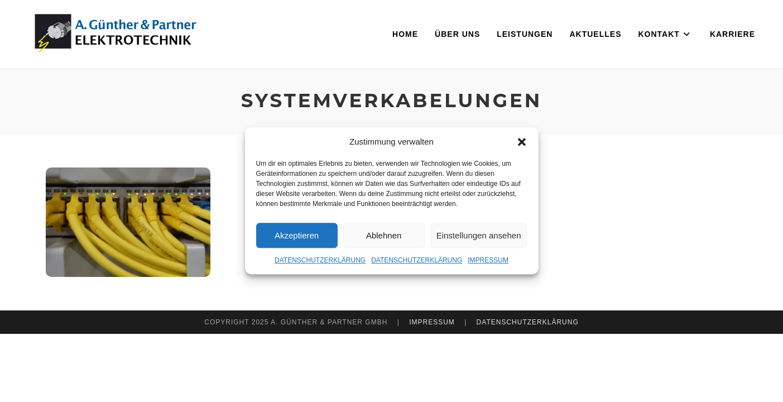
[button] (521, 141)
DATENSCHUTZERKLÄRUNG (320, 260)
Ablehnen (383, 235)
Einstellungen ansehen (478, 235)
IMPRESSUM (488, 260)
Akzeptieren (297, 235)
